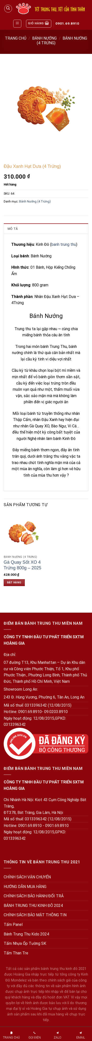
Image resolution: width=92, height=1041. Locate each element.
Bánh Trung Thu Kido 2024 (26, 934)
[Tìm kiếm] (8, 9)
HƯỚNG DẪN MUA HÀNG (25, 886)
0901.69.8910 (67, 23)
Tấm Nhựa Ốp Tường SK (25, 943)
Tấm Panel (13, 924)
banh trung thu (63, 244)
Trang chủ (15, 38)
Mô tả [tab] (13, 229)
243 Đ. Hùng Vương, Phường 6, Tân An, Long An (44, 697)
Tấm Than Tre (16, 953)
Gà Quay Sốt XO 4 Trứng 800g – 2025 (22, 565)
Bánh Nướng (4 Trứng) (35, 201)
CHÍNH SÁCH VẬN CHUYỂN (27, 877)
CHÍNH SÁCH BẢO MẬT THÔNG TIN (35, 915)
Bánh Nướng (44, 38)
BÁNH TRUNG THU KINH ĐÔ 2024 (33, 905)
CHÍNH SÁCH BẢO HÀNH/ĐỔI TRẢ (34, 896)
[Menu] (17, 24)
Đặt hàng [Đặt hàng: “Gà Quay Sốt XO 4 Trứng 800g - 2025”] (14, 582)
